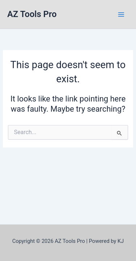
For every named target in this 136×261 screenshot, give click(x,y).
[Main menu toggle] (121, 14)
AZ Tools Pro (32, 14)
